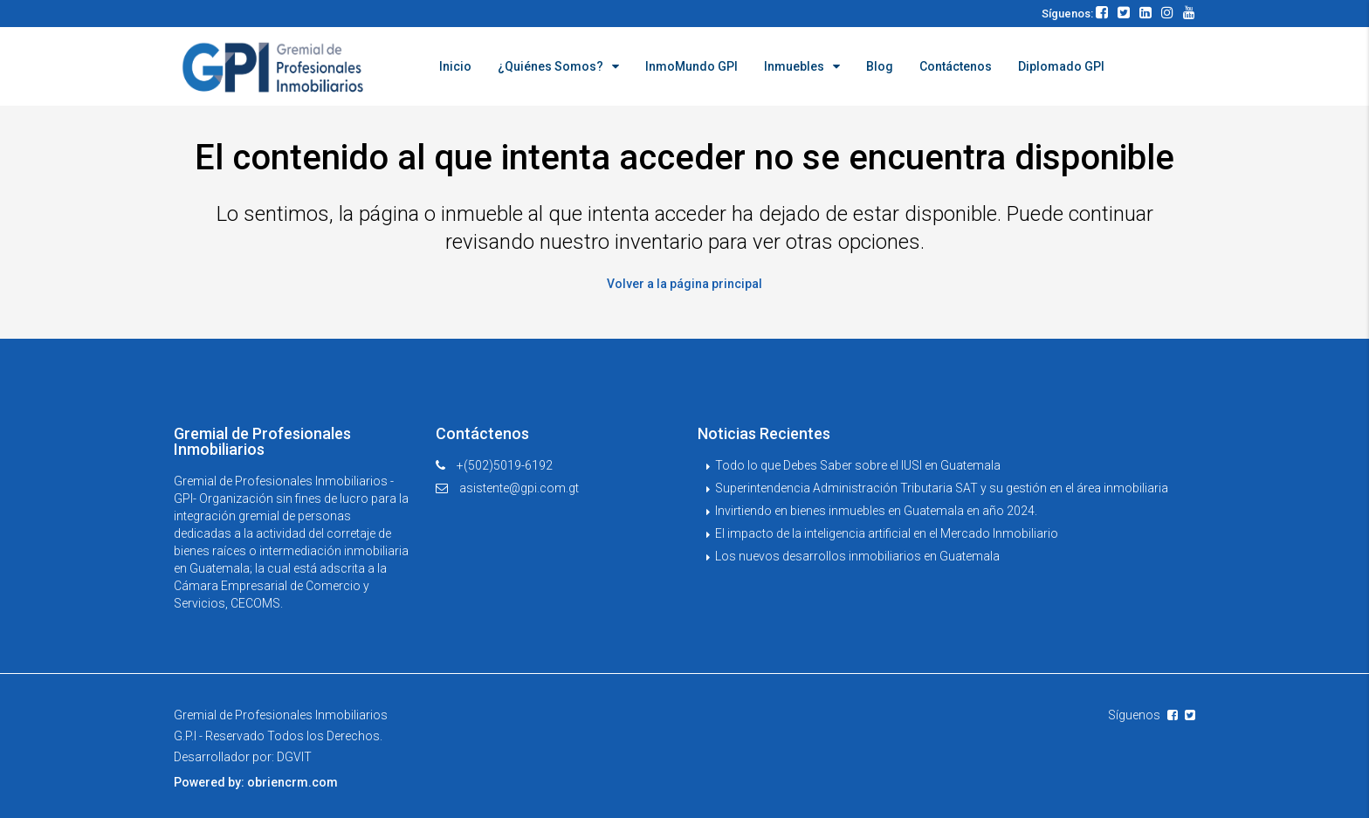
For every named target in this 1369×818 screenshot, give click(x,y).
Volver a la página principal (684, 283)
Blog (879, 66)
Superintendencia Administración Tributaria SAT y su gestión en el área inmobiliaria (941, 487)
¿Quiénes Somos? (550, 66)
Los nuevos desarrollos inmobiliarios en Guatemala (857, 555)
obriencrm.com (292, 781)
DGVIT (294, 756)
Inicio (455, 66)
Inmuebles (794, 66)
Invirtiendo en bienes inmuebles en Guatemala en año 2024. (876, 510)
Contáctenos (955, 66)
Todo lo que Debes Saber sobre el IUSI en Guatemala (858, 464)
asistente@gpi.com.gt (519, 487)
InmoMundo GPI (691, 66)
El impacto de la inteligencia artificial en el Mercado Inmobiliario (886, 533)
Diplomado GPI (1061, 66)
